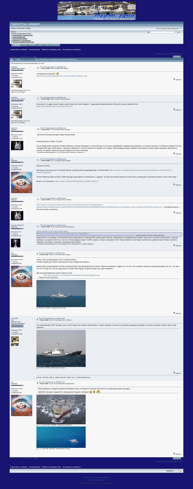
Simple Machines (105, 477)
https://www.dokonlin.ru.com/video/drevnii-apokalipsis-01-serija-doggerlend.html (72, 275)
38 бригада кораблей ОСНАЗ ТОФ (23, 42)
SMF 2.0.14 (86, 477)
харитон (14, 128)
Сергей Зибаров (17, 225)
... (19, 57)
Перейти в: (170, 471)
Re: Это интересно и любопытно (53, 67)
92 (23, 57)
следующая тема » (176, 54)
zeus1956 (14, 318)
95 (29, 57)
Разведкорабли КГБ (19, 37)
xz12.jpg (39, 448)
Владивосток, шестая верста (22, 40)
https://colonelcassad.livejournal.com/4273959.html (54, 106)
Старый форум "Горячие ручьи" (23, 35)
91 (21, 57)
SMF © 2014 (95, 477)
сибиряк (14, 67)
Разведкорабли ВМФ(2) (20, 38)
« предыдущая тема (161, 54)
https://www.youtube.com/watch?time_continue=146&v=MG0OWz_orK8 (61, 76)
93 (24, 57)
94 (26, 57)
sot (12, 159)
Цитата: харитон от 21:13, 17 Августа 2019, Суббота (52, 231)
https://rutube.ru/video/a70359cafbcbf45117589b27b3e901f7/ (76, 181)
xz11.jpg (39, 425)
